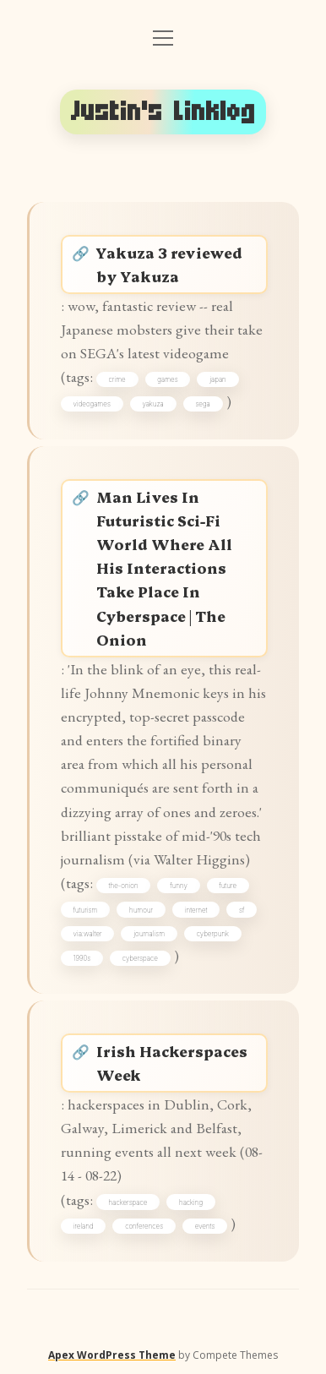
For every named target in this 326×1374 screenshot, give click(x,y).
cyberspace (140, 958)
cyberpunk (213, 934)
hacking (191, 1202)
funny (178, 885)
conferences (144, 1226)
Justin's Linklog (163, 111)
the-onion (124, 885)
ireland (83, 1226)
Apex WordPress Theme (112, 1355)
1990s (82, 958)
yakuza (152, 404)
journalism (149, 934)
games (167, 379)
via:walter (87, 934)
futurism (85, 910)
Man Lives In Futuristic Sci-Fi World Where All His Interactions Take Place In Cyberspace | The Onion (164, 568)
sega (202, 404)
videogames (92, 404)
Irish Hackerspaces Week (171, 1062)
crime (117, 379)
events (205, 1226)
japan (217, 379)
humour (141, 910)
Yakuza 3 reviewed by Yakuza (169, 264)
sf (241, 910)
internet (196, 910)
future (227, 885)
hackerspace (128, 1202)
